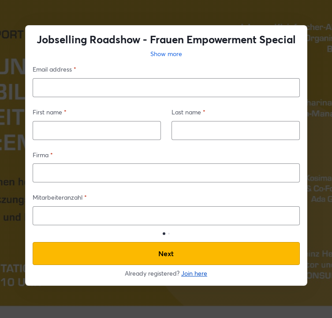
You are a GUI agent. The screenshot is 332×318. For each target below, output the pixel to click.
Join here (194, 273)
